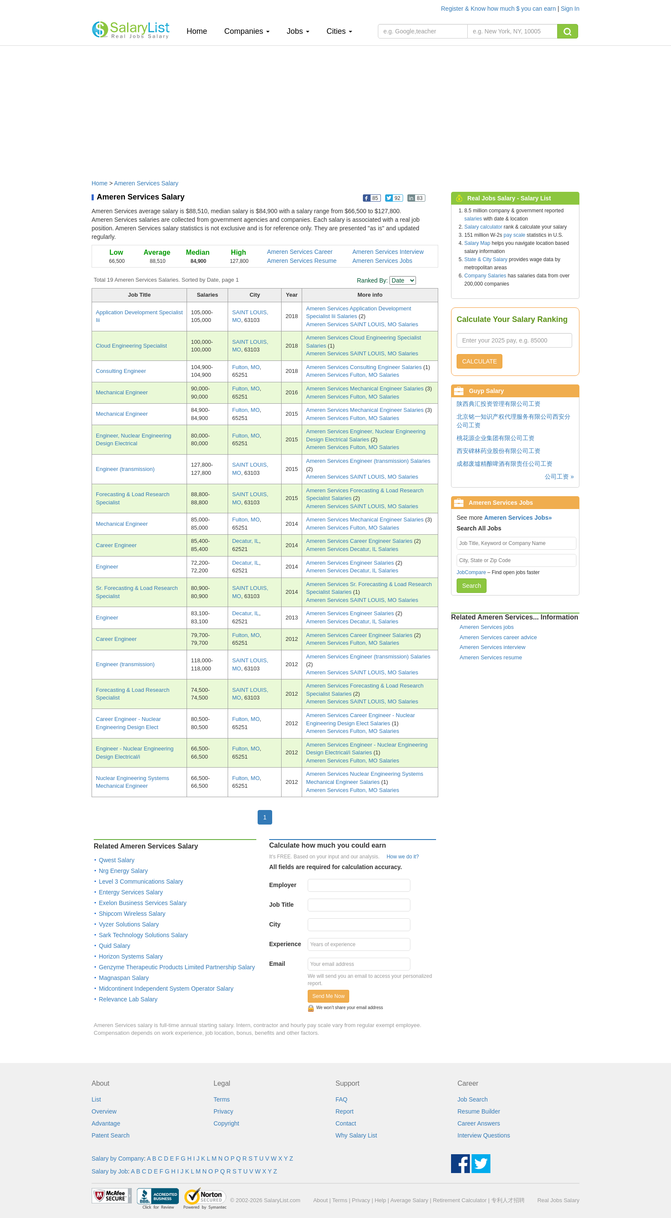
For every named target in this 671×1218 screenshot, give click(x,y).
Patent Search (111, 1135)
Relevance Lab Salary (128, 999)
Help (380, 1200)
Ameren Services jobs (487, 627)
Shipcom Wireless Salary (132, 913)
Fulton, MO (245, 367)
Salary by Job (110, 1171)
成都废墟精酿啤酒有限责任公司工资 (504, 463)
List (96, 1099)
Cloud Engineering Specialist (131, 345)
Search (471, 585)
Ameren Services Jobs (383, 260)
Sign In (570, 8)
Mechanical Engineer (122, 392)
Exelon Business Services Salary (143, 902)
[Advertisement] (335, 108)
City (274, 924)
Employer (283, 884)
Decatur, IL (245, 541)
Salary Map (477, 243)
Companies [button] (247, 31)
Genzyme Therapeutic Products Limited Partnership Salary (177, 967)
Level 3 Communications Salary (141, 881)
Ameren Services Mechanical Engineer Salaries (365, 388)
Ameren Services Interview (388, 251)
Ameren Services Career (300, 251)
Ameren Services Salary (146, 183)
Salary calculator (483, 227)
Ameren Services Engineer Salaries (350, 563)
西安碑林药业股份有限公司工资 (498, 450)
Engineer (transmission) (125, 469)
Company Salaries (485, 276)
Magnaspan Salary (124, 977)
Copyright (226, 1123)
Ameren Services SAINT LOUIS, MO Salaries (362, 324)
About (320, 1200)
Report (344, 1111)
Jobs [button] (298, 31)
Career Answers (478, 1123)
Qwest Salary (116, 860)
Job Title (281, 904)
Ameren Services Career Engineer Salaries (360, 541)
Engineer (107, 566)
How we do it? (402, 857)
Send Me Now (328, 996)
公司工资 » (559, 476)
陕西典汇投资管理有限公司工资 (498, 403)
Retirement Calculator (460, 1200)
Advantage (106, 1123)
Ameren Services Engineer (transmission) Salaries (368, 461)
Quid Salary (114, 945)
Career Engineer (116, 545)
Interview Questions (483, 1135)
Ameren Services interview (493, 647)
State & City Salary (486, 259)
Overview (104, 1111)
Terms (222, 1099)
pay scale (515, 235)
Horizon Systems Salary (131, 956)
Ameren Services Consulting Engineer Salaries (364, 367)
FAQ (341, 1099)
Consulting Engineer (121, 371)
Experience (285, 944)
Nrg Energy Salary (123, 870)
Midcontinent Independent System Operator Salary (166, 988)
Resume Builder (478, 1111)
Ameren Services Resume (302, 260)
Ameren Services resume (491, 657)
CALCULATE (479, 361)
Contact (346, 1123)
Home (200, 31)
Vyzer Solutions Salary (129, 924)
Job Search (472, 1099)
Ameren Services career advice (498, 637)
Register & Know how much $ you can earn (499, 8)
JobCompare (471, 572)
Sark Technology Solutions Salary (143, 935)
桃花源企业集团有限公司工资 (495, 438)
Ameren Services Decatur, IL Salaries (352, 549)
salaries (473, 219)
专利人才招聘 (508, 1200)
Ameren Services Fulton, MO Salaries (352, 375)
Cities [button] (339, 31)
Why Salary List (356, 1135)
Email (277, 963)
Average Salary (409, 1200)
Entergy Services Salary (131, 892)
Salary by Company (118, 1158)
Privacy (223, 1111)
